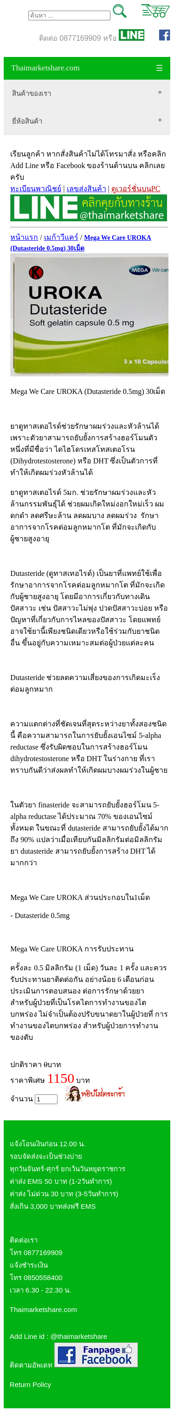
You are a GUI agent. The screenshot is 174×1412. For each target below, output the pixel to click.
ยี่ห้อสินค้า (27, 121)
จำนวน (34, 1099)
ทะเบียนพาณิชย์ (35, 189)
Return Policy (30, 1384)
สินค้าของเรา (31, 93)
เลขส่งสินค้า (86, 189)
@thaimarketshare (78, 1336)
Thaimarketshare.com (45, 67)
